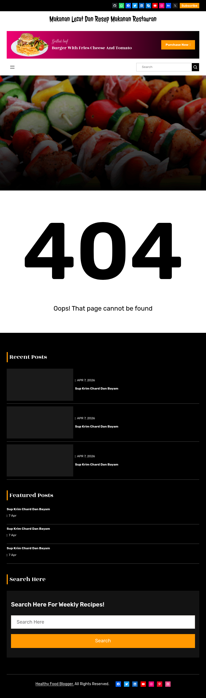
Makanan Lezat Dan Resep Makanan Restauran (102, 19)
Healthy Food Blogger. (54, 684)
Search (103, 641)
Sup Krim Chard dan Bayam (96, 388)
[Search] (195, 67)
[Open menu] (12, 67)
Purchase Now (178, 45)
